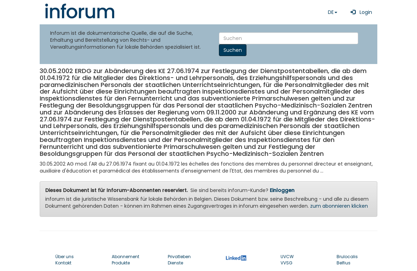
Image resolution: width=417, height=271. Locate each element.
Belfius (344, 263)
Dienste (175, 263)
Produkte (121, 263)
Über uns (64, 257)
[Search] (288, 38)
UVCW (287, 257)
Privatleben (179, 257)
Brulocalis (347, 257)
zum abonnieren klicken (339, 205)
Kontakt (63, 263)
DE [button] (332, 12)
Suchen (232, 50)
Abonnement (125, 257)
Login (360, 12)
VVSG (286, 263)
